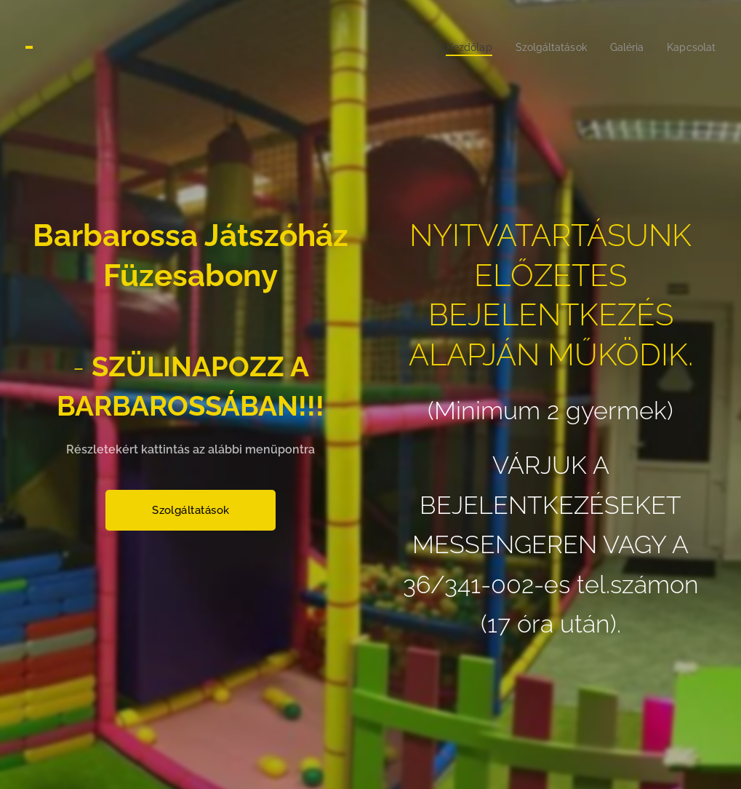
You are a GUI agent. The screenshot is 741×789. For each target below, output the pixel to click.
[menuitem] (457, 47)
